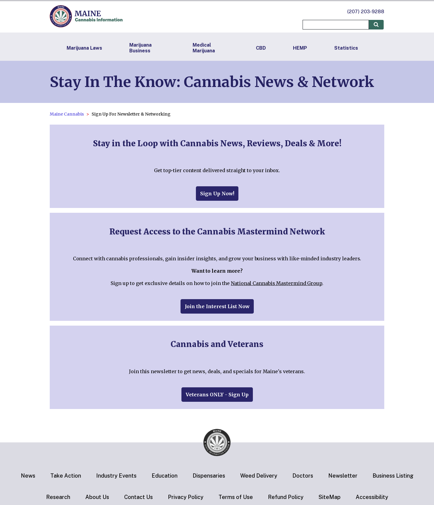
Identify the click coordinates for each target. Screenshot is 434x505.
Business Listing (393, 475)
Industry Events (116, 475)
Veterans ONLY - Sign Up (217, 395)
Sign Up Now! (217, 194)
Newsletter (342, 475)
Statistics (346, 48)
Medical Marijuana (204, 48)
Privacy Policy (185, 497)
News (28, 475)
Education (165, 475)
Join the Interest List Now (217, 306)
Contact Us (138, 497)
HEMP (300, 48)
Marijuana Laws (84, 48)
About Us (97, 497)
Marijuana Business (140, 48)
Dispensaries (209, 475)
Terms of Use (236, 497)
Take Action (65, 475)
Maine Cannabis (67, 114)
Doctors (302, 475)
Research (58, 497)
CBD (261, 48)
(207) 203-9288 (365, 11)
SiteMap (330, 497)
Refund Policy (285, 497)
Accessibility (372, 497)
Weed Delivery (258, 475)
